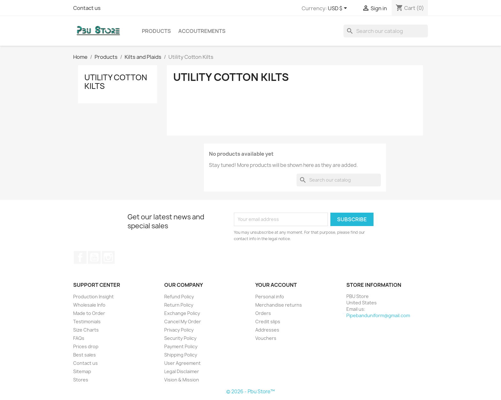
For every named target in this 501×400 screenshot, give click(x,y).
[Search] (385, 31)
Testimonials (87, 321)
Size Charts (86, 330)
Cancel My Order (182, 321)
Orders (263, 313)
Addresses (267, 330)
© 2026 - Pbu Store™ (250, 391)
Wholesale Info (89, 305)
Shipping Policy (180, 355)
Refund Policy (179, 297)
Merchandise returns (278, 305)
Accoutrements (202, 31)
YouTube (94, 257)
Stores (80, 380)
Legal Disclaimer (181, 371)
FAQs (78, 338)
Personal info (269, 297)
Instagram (108, 257)
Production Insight (93, 297)
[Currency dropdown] (338, 8)
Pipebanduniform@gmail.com (378, 315)
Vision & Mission (181, 380)
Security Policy (180, 338)
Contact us (87, 8)
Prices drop (85, 346)
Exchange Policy (182, 313)
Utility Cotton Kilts (115, 81)
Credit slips (267, 321)
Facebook (80, 257)
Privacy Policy (179, 330)
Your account (276, 284)
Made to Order (89, 313)
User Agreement (182, 363)
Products (156, 31)
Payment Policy (180, 346)
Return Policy (178, 305)
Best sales (84, 355)
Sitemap (82, 371)
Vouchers (265, 338)
